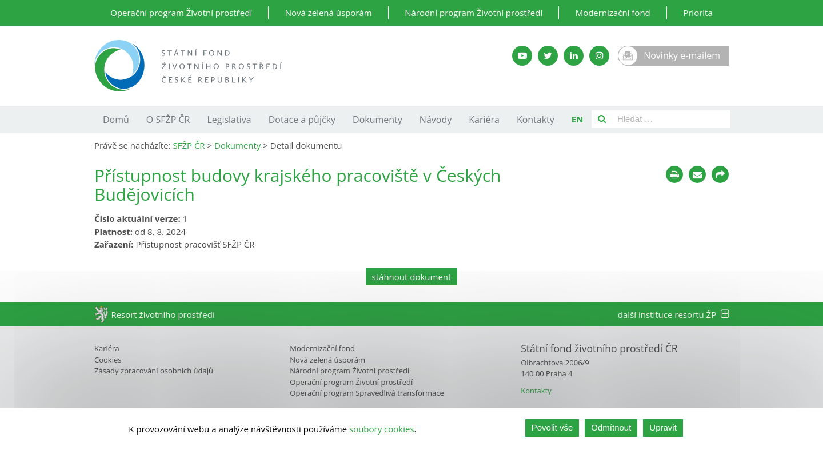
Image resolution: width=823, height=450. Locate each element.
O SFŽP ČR (168, 119)
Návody (436, 119)
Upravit (663, 429)
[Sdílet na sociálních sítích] (720, 174)
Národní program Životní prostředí (473, 12)
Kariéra (484, 119)
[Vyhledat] (602, 119)
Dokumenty (377, 119)
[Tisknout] (674, 174)
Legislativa (229, 119)
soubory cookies (381, 429)
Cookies (107, 360)
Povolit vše (552, 429)
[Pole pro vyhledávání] (671, 119)
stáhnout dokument (412, 276)
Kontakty (535, 119)
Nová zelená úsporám (328, 12)
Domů (116, 119)
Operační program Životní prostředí (181, 12)
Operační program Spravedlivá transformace (367, 393)
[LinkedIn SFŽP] (574, 56)
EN (578, 119)
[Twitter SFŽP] (548, 56)
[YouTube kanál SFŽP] (522, 56)
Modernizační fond (613, 12)
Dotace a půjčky (302, 119)
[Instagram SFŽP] (599, 56)
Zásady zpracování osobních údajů (153, 370)
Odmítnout (611, 429)
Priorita (698, 12)
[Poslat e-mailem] (697, 174)
